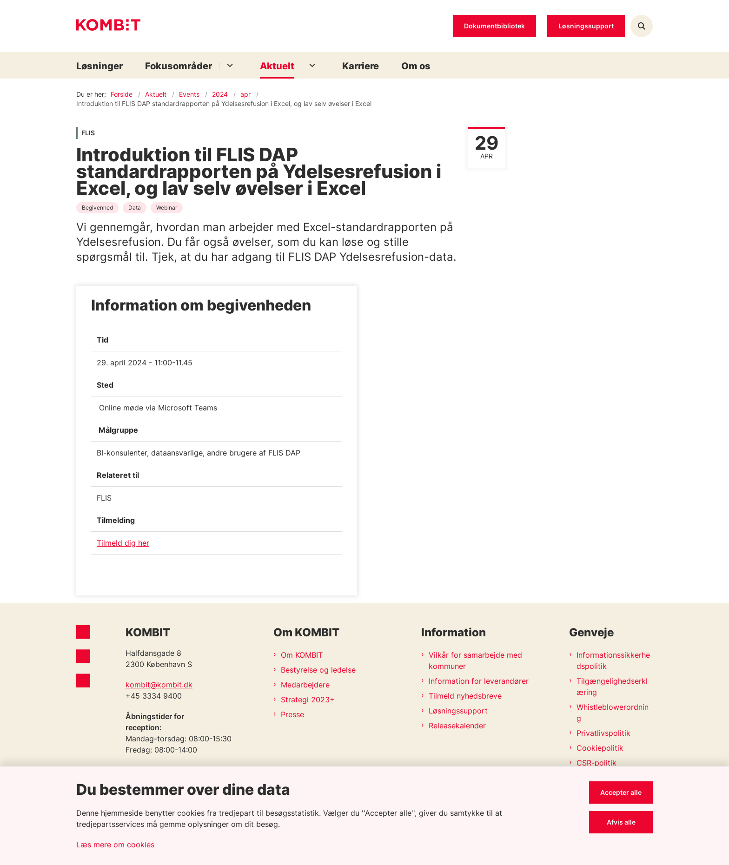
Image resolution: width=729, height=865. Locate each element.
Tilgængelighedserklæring (612, 686)
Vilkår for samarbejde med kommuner (475, 660)
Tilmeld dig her (123, 543)
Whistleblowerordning (613, 712)
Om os (416, 66)
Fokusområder (178, 66)
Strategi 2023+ (308, 699)
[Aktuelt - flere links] (311, 65)
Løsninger (99, 66)
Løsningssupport (458, 710)
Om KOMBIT (302, 655)
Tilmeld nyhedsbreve (465, 695)
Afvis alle (621, 822)
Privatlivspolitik (603, 733)
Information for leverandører (479, 681)
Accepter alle (621, 792)
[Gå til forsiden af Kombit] (108, 26)
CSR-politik (596, 762)
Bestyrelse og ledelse (318, 669)
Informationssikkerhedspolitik (613, 660)
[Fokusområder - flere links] (228, 65)
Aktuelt (277, 66)
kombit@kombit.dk (159, 684)
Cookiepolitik (600, 748)
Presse (292, 714)
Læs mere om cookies (115, 844)
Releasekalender (457, 725)
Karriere (360, 66)
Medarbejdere (305, 684)
